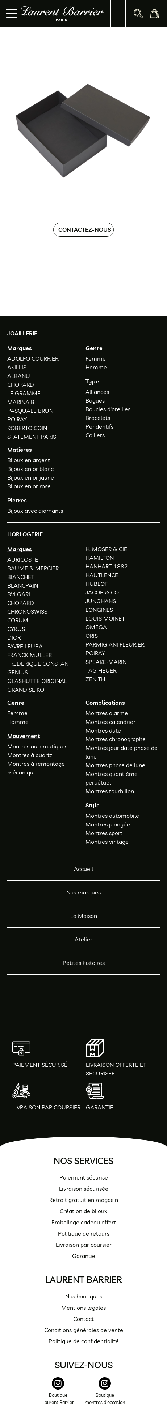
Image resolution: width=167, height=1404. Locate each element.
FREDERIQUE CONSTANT (39, 663)
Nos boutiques (83, 1296)
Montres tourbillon (109, 791)
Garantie (83, 1255)
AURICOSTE (22, 559)
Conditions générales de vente (83, 1330)
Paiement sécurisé (83, 1177)
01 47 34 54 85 (90, 288)
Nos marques (83, 892)
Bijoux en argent (28, 460)
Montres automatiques (37, 746)
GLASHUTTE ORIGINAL (37, 680)
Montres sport (103, 833)
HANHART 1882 (106, 566)
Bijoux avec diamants (35, 510)
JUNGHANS (100, 601)
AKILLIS (16, 367)
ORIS (91, 635)
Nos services (83, 1160)
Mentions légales (83, 1307)
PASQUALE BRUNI (31, 410)
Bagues (95, 400)
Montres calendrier (110, 721)
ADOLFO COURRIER (32, 358)
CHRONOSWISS (27, 611)
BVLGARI (18, 594)
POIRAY (17, 419)
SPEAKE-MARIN (105, 661)
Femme (95, 358)
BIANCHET (20, 576)
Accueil (83, 868)
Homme (96, 367)
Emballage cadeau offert (83, 1222)
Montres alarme (106, 713)
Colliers (95, 435)
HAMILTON (99, 557)
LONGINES (99, 609)
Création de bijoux (83, 1211)
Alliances (97, 391)
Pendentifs (99, 426)
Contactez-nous (84, 229)
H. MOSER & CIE (106, 549)
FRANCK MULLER (29, 654)
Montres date (103, 730)
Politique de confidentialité (84, 1341)
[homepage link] (61, 13)
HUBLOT (96, 583)
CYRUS (16, 628)
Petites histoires (84, 962)
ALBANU (18, 375)
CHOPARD (20, 384)
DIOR (14, 637)
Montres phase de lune (115, 765)
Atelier (83, 939)
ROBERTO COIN (27, 427)
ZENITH (95, 679)
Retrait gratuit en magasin (83, 1199)
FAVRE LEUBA (25, 646)
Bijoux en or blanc (30, 468)
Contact (83, 1318)
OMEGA (96, 627)
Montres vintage (107, 841)
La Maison (83, 915)
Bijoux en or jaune (30, 477)
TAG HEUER (100, 670)
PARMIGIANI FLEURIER (114, 644)
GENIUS (17, 672)
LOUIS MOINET (105, 618)
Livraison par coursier (84, 1244)
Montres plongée (107, 824)
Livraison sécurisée (83, 1188)
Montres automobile (112, 815)
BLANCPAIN (22, 585)
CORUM (17, 620)
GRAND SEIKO (25, 689)
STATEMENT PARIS (31, 436)
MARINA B (20, 401)
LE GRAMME (24, 393)
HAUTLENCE (101, 575)
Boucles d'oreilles (107, 409)
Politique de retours (83, 1233)
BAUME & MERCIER (33, 568)
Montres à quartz (29, 755)
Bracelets (97, 417)
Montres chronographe (115, 739)
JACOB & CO (102, 592)
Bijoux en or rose (29, 486)
